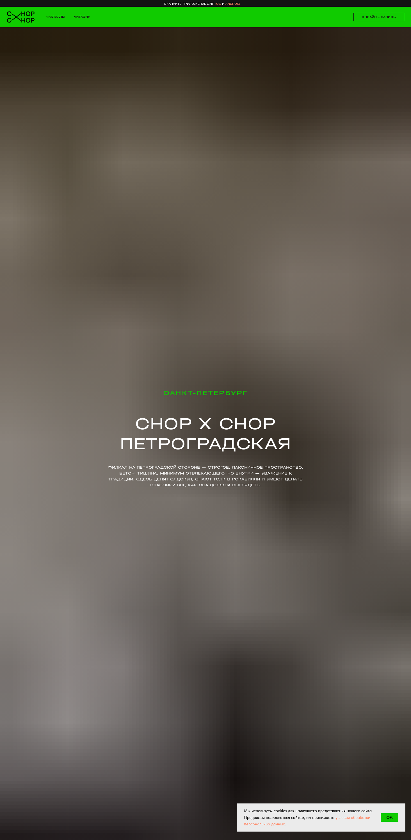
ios (218, 3)
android (232, 3)
